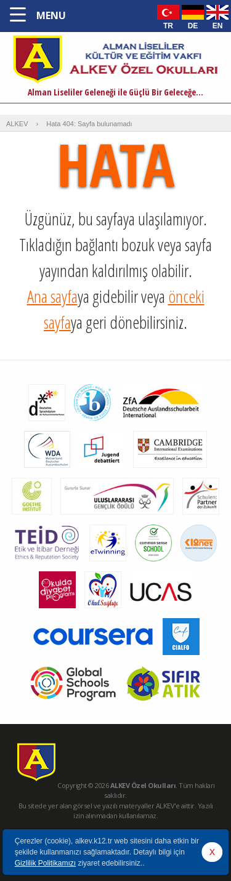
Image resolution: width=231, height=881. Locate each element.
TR (168, 26)
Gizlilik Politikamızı (45, 863)
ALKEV (17, 123)
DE (193, 26)
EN (218, 26)
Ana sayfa (52, 296)
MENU (51, 15)
